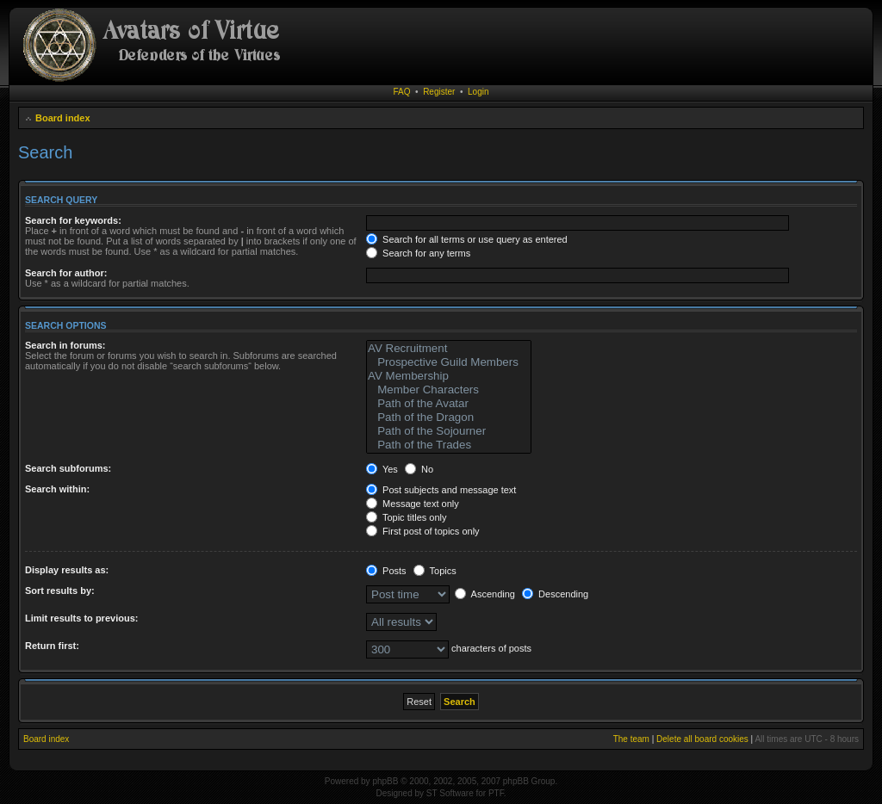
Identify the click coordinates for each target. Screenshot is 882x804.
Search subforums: (68, 468)
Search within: (57, 489)
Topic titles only (406, 517)
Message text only (412, 503)
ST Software (450, 793)
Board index (62, 118)
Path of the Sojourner (449, 431)
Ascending (485, 594)
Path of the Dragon (449, 417)
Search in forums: (65, 345)
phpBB (385, 781)
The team (631, 739)
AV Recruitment (449, 349)
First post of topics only (423, 531)
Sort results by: (60, 590)
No (419, 469)
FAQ (402, 91)
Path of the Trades (449, 445)
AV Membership (449, 376)
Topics (435, 571)
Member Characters (449, 390)
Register (439, 91)
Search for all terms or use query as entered (467, 239)
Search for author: (66, 273)
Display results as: (67, 570)
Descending (555, 594)
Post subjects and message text (441, 490)
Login (478, 91)
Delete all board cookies (702, 739)
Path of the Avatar (449, 404)
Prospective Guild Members (449, 362)
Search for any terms (418, 253)
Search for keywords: (73, 220)
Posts (386, 571)
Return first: (52, 645)
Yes (382, 469)
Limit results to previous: (81, 618)
